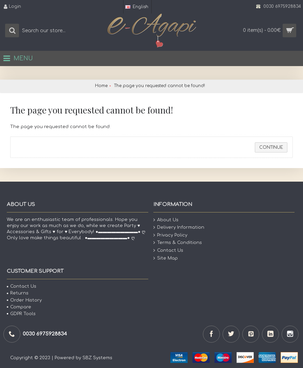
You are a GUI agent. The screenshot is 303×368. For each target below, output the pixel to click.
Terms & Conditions (177, 242)
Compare (19, 307)
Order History (24, 300)
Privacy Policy (170, 235)
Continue (271, 147)
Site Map (165, 258)
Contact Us (168, 250)
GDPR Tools (21, 313)
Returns (18, 293)
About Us (165, 219)
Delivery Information (178, 227)
